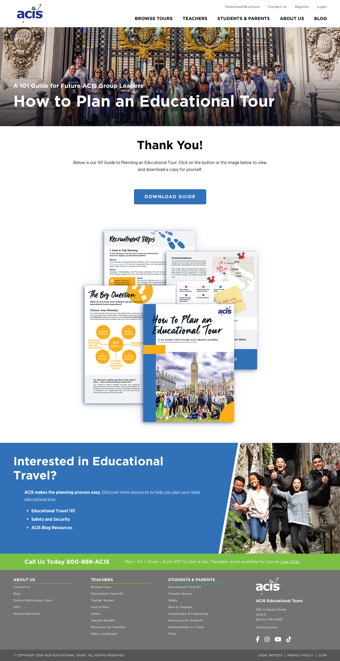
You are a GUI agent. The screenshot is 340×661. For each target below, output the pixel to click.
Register (302, 7)
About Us (292, 18)
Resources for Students (185, 620)
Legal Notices (270, 655)
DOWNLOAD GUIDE (170, 196)
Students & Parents (243, 18)
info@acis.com (266, 627)
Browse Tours (154, 18)
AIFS (16, 607)
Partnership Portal (26, 613)
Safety (95, 613)
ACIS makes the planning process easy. (62, 492)
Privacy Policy (300, 655)
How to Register (180, 607)
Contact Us (277, 7)
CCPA (323, 655)
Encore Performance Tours (33, 600)
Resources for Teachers (108, 627)
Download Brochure (242, 7)
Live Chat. (290, 561)
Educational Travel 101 (53, 510)
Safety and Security (51, 519)
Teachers (195, 18)
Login (322, 7)
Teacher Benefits (103, 620)
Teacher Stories (102, 600)
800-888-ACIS (87, 561)
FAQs (172, 634)
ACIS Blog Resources (51, 527)
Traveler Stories (180, 593)
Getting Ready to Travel (186, 627)
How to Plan (100, 607)
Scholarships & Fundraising (188, 613)
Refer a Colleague (104, 634)
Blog (320, 18)
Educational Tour (160, 162)
